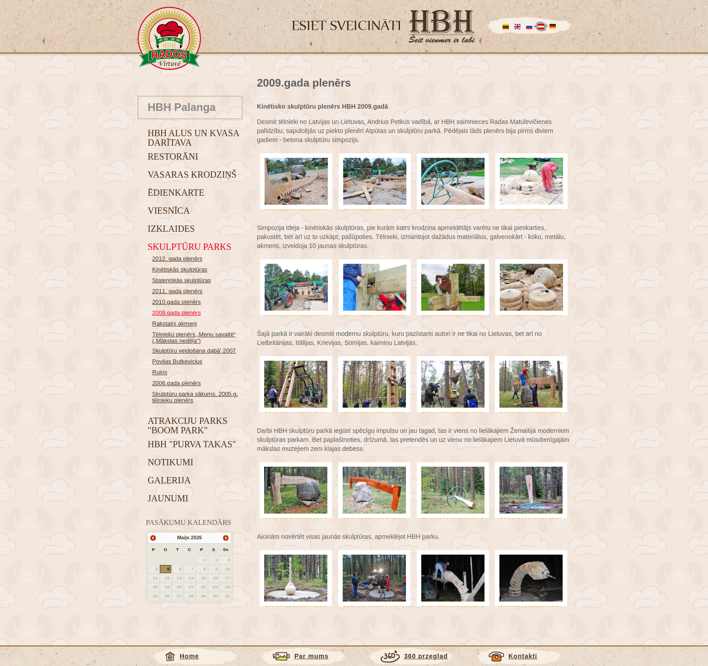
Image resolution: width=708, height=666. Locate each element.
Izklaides (171, 229)
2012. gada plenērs (177, 258)
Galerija (169, 480)
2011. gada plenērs (177, 291)
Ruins (159, 372)
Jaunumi (168, 498)
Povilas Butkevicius (177, 361)
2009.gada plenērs (176, 312)
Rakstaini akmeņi (174, 323)
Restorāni (173, 156)
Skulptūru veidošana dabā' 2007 (194, 350)
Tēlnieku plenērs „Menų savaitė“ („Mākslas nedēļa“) (194, 337)
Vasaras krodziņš (192, 174)
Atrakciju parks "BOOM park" (188, 425)
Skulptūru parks (189, 247)
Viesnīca (169, 211)
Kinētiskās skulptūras (179, 269)
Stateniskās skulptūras (181, 280)
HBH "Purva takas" (192, 444)
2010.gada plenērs (176, 302)
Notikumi (170, 462)
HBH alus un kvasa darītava (193, 137)
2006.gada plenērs (176, 383)
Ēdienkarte (176, 193)
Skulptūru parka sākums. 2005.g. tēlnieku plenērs (195, 397)
